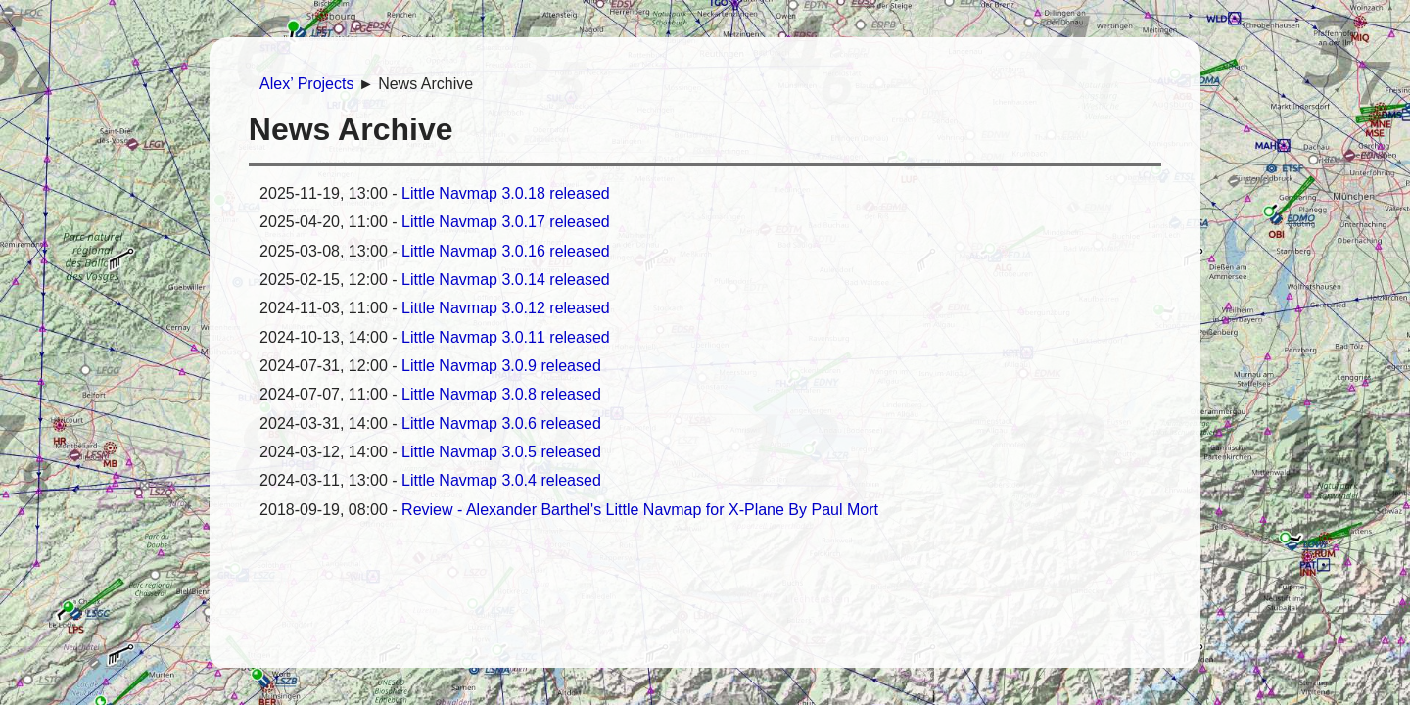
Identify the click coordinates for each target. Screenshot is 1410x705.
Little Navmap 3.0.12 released (505, 308)
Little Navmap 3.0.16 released (505, 251)
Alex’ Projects (306, 83)
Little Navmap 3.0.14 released (505, 279)
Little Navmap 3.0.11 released (505, 337)
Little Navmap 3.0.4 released (501, 480)
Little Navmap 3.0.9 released (501, 365)
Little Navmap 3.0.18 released (505, 193)
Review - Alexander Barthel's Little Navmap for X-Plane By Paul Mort (639, 509)
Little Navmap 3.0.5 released (501, 452)
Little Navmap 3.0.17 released (505, 221)
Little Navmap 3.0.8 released (501, 394)
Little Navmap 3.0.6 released (501, 423)
